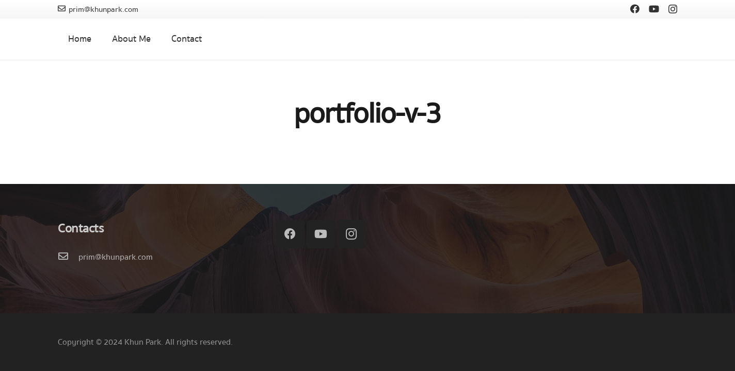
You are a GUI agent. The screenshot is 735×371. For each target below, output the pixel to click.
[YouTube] (654, 8)
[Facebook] (635, 8)
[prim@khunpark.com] (68, 257)
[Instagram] (672, 9)
